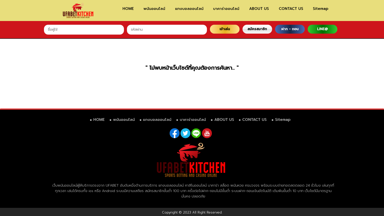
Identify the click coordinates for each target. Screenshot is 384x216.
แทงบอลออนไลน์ (189, 8)
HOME (128, 8)
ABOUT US (259, 8)
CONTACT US (291, 8)
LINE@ (322, 29)
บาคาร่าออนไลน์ (226, 8)
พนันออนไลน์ (154, 8)
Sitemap (320, 8)
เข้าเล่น (225, 29)
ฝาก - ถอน (290, 29)
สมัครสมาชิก (257, 29)
